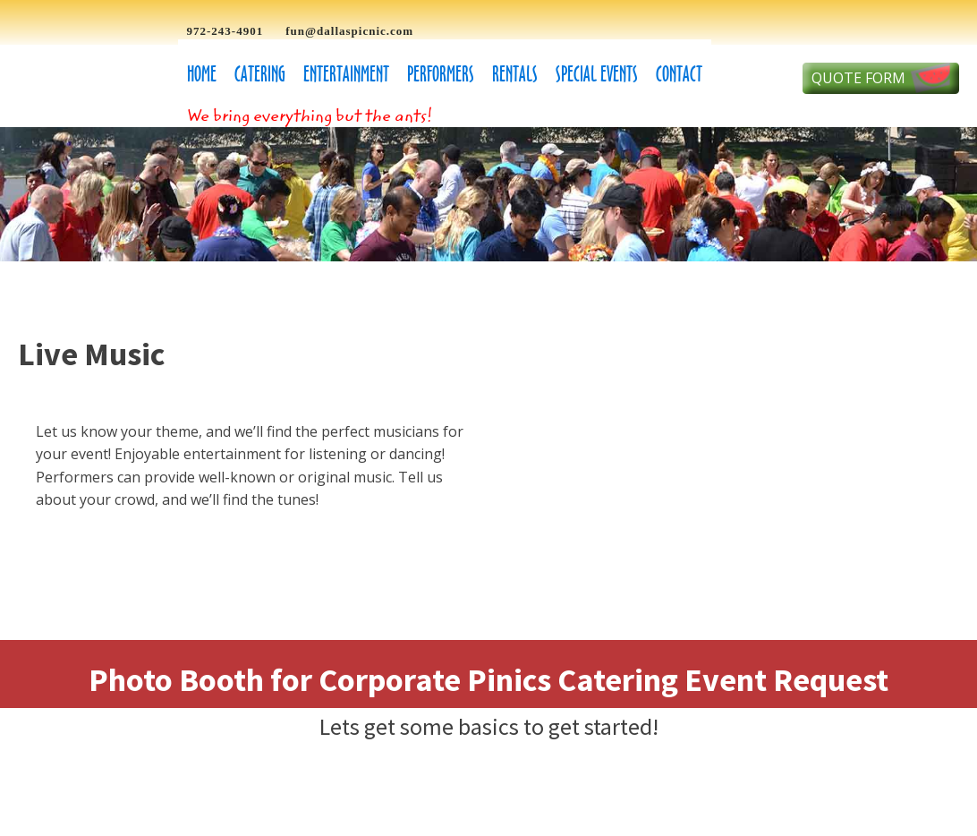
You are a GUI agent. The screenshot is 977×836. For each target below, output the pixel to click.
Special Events (597, 74)
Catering (259, 74)
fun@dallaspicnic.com (349, 31)
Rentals (515, 74)
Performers (440, 74)
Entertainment (346, 74)
